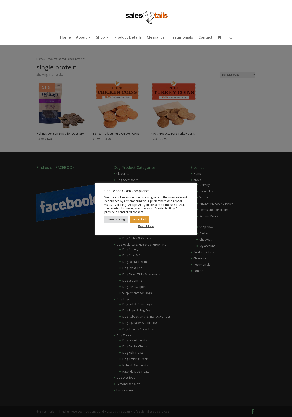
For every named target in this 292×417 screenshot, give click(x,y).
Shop (100, 38)
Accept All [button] (139, 219)
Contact (205, 38)
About (81, 38)
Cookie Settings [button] (116, 219)
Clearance (156, 38)
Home (65, 38)
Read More (146, 226)
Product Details (128, 38)
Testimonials (181, 38)
